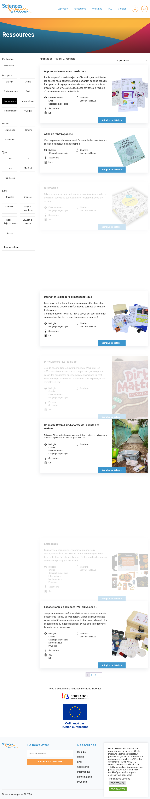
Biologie (9, 82)
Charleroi (28, 197)
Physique (28, 111)
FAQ (110, 8)
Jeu (10, 158)
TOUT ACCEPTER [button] (118, 789)
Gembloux (10, 206)
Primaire (28, 130)
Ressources (80, 8)
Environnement (10, 91)
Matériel (28, 168)
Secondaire (10, 139)
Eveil (28, 91)
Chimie (28, 82)
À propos (63, 8)
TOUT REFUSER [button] (117, 783)
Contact (122, 8)
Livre (10, 168)
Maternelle (10, 130)
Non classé (10, 178)
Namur (10, 233)
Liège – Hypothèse (28, 208)
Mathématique (10, 111)
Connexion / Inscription (144, 9)
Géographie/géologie (10, 101)
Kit (28, 158)
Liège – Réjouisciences (10, 222)
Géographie (83, 766)
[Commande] (131, 60)
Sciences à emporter (16, 8)
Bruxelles (10, 197)
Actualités (97, 8)
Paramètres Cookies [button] (119, 778)
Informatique (28, 101)
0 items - (135, 9)
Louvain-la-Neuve (28, 222)
